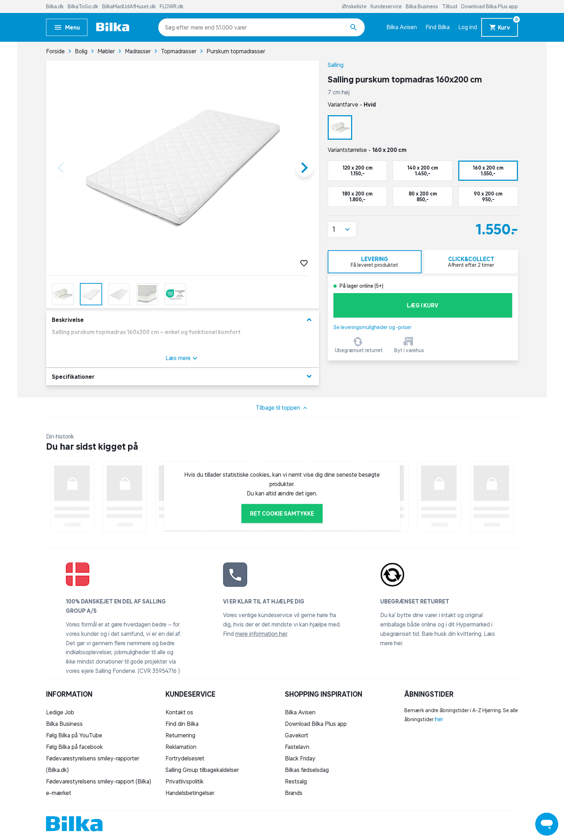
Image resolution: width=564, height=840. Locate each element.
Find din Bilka (182, 723)
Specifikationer (182, 376)
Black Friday (300, 758)
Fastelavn (297, 747)
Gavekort (296, 735)
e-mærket (58, 793)
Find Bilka (438, 27)
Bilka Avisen (401, 27)
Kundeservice (386, 6)
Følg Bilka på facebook (74, 747)
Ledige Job (60, 712)
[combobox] (178, 27)
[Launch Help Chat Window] (546, 824)
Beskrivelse (182, 319)
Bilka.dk (55, 6)
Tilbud (450, 6)
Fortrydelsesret (184, 758)
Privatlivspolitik (184, 781)
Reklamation (180, 747)
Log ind (467, 27)
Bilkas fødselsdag (307, 770)
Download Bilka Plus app (489, 6)
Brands (294, 793)
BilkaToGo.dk (83, 6)
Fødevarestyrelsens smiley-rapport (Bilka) (98, 781)
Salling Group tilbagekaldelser (202, 770)
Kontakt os (179, 712)
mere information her (261, 633)
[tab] (375, 261)
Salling (336, 65)
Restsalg (296, 781)
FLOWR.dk (171, 6)
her (439, 719)
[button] (342, 229)
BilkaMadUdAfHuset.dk (129, 6)
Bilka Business (422, 6)
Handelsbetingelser (189, 793)
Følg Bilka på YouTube (74, 735)
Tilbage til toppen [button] (282, 408)
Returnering (180, 735)
